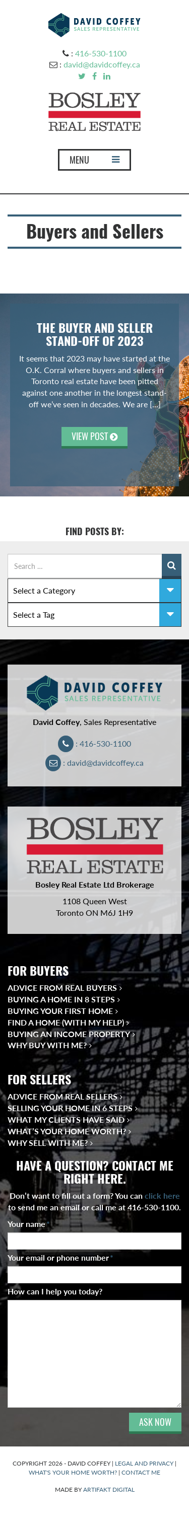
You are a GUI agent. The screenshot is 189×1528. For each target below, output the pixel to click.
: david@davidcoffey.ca (94, 762)
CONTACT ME (140, 1472)
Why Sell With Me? (48, 1142)
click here (162, 1195)
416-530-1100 (101, 53)
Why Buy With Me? (47, 1045)
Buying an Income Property (69, 1034)
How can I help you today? (55, 1291)
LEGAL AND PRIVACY (144, 1463)
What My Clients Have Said (66, 1119)
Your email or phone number (60, 1257)
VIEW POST (94, 436)
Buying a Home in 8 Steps (61, 999)
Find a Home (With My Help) (66, 1022)
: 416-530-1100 (94, 743)
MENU (94, 162)
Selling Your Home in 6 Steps (70, 1108)
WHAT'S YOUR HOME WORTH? (73, 1472)
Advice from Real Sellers (62, 1096)
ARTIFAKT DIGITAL (109, 1489)
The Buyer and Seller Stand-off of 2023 (95, 334)
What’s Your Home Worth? (67, 1131)
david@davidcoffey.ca (102, 64)
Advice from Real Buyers (62, 987)
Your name (29, 1223)
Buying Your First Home (60, 1010)
